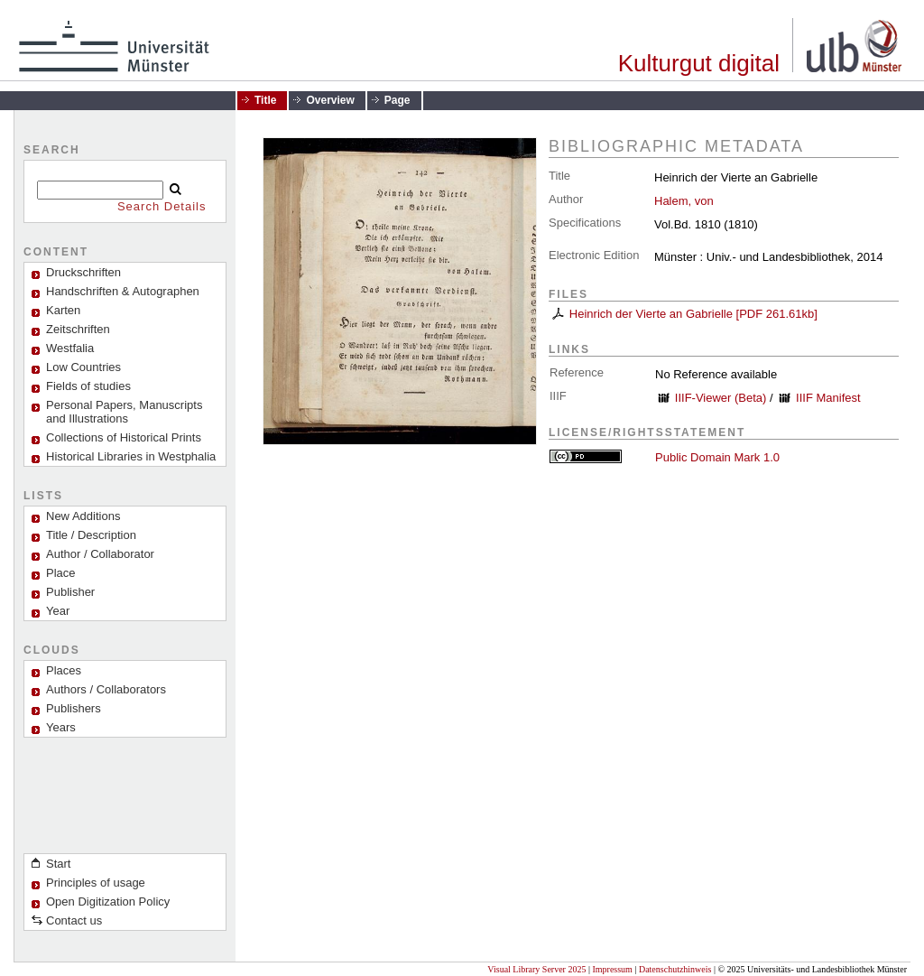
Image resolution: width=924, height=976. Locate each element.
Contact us (74, 920)
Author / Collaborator (100, 554)
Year (57, 611)
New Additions (83, 516)
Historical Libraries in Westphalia (131, 456)
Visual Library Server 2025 (536, 969)
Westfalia (70, 348)
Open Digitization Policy (108, 901)
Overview (330, 100)
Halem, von (684, 201)
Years (61, 727)
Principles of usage (95, 882)
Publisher (70, 592)
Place (61, 573)
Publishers (73, 708)
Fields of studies (88, 386)
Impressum (612, 969)
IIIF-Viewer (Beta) (721, 397)
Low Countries (83, 367)
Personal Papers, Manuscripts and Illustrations (124, 411)
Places (63, 670)
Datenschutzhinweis (675, 969)
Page (397, 100)
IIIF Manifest (828, 397)
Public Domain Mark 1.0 (717, 457)
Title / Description (91, 535)
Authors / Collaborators (106, 689)
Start (58, 863)
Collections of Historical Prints (123, 437)
